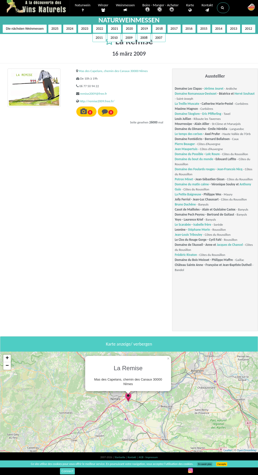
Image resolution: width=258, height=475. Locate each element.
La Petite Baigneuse (188, 194)
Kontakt (207, 7)
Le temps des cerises (189, 134)
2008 (143, 38)
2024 (69, 28)
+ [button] (7, 358)
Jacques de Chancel (230, 245)
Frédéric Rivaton (186, 255)
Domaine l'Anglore (187, 114)
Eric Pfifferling (211, 114)
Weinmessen (125, 7)
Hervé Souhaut (245, 93)
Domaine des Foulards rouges (195, 169)
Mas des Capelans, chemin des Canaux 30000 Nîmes (113, 71)
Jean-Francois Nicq (229, 169)
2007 (158, 38)
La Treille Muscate (187, 104)
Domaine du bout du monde (194, 159)
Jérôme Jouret (213, 88)
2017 (174, 28)
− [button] (7, 366)
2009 (129, 38)
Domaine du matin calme (192, 184)
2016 (188, 28)
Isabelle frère (202, 224)
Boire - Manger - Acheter (160, 8)
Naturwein (82, 7)
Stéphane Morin (199, 229)
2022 (99, 28)
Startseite (120, 457)
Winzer (103, 7)
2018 (159, 28)
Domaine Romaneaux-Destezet (196, 93)
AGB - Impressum (148, 457)
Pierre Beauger (185, 144)
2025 (54, 28)
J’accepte (221, 464)
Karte (190, 7)
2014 (218, 28)
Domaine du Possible (189, 154)
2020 (129, 28)
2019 (144, 28)
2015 (203, 28)
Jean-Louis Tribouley (188, 234)
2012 (248, 28)
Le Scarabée (183, 224)
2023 (84, 28)
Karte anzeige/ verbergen (129, 344)
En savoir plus (204, 464)
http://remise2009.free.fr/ (97, 101)
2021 (114, 28)
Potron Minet (184, 179)
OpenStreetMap (246, 450)
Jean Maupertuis (186, 149)
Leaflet (227, 450)
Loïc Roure (213, 154)
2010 (114, 38)
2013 (233, 28)
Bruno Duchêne (185, 204)
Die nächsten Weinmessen (25, 28)
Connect (67, 471)
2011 (99, 38)
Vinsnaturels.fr (38, 7)
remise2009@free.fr (93, 93)
